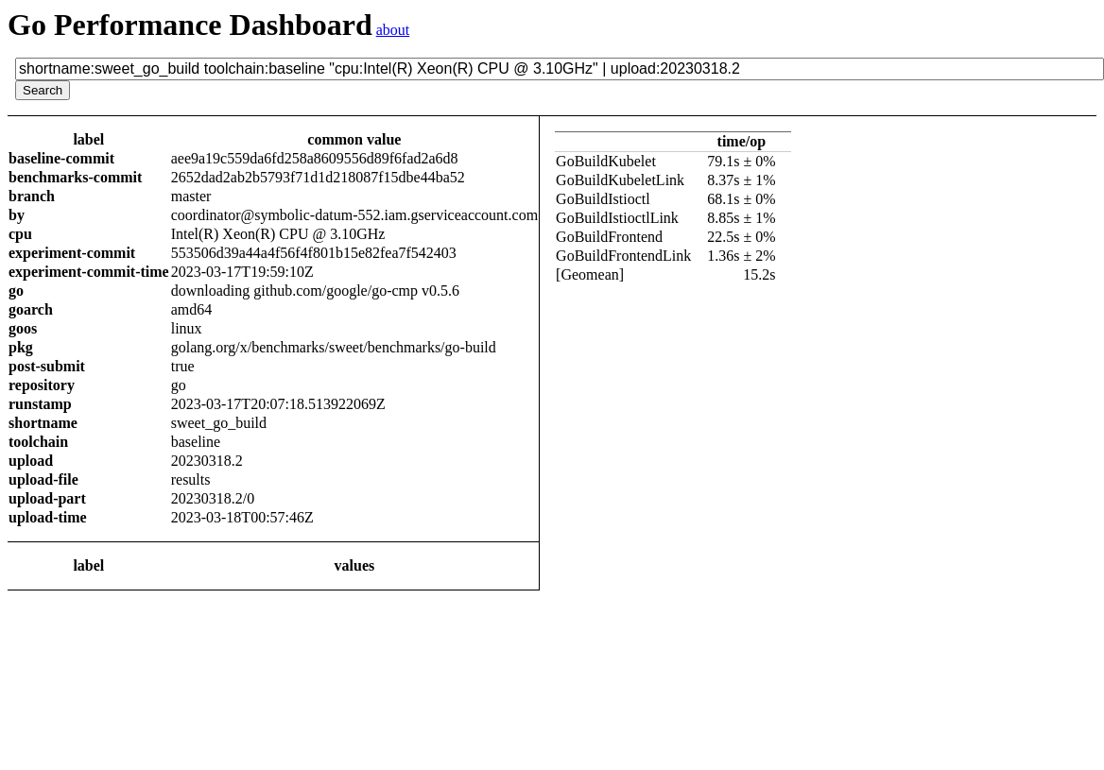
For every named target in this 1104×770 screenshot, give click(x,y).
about (393, 30)
